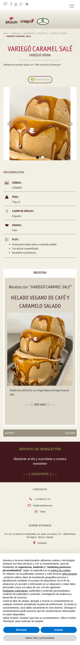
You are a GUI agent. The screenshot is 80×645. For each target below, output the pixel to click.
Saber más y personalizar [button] (40, 638)
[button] (37, 158)
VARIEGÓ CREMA (59, 33)
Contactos (42, 543)
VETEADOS (42, 33)
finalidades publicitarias (15, 590)
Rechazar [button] (21, 629)
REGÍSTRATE (40, 474)
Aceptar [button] (58, 629)
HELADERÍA (28, 33)
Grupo (43, 511)
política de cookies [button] (61, 570)
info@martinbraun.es (42, 505)
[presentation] (8, 123)
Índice (6, 33)
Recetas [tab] (40, 272)
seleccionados (69, 573)
